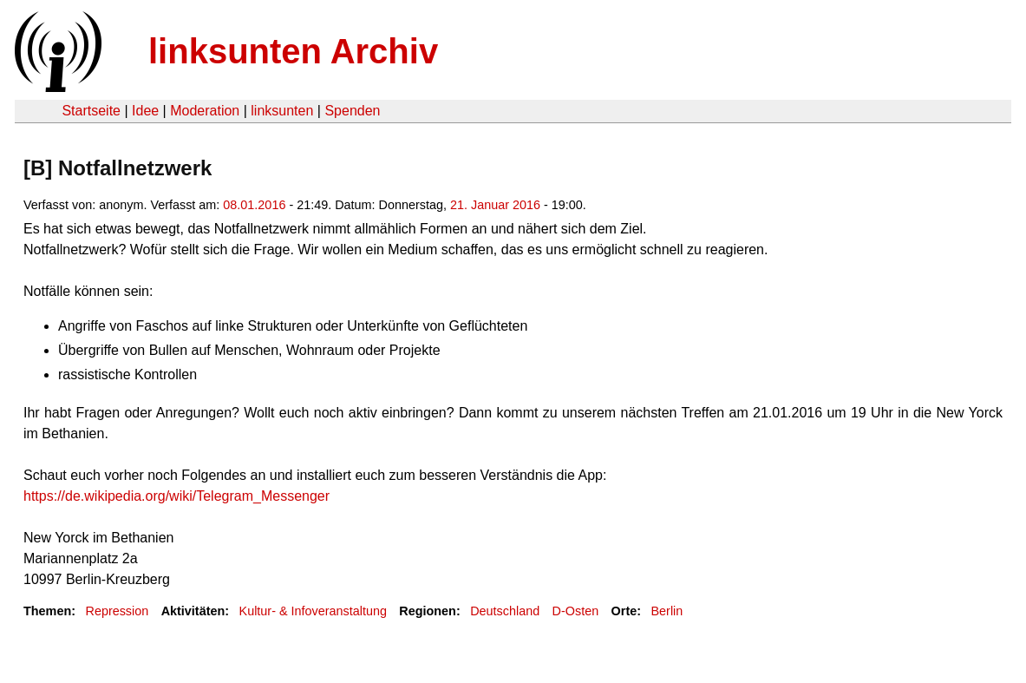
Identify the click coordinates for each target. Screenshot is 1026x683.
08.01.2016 (254, 205)
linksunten (282, 110)
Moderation (204, 110)
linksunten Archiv (293, 51)
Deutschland (504, 611)
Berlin (667, 611)
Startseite (91, 110)
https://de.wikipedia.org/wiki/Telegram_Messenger (176, 496)
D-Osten (575, 611)
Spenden (352, 110)
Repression (116, 611)
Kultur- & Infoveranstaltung (313, 611)
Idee (145, 110)
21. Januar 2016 (495, 205)
